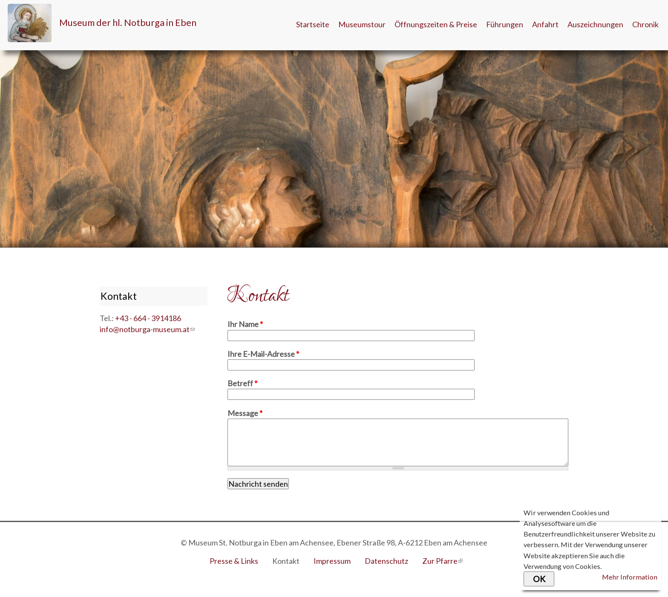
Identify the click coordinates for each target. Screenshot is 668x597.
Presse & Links (234, 560)
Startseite (312, 24)
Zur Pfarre (442, 560)
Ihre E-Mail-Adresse (263, 354)
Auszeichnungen (595, 24)
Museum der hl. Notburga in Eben (127, 22)
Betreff (242, 383)
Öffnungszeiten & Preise (435, 24)
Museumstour (362, 24)
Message (244, 413)
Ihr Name (245, 324)
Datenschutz (386, 560)
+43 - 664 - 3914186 (148, 318)
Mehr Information (629, 577)
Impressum (332, 560)
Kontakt (285, 560)
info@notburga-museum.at (147, 329)
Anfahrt (545, 24)
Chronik (645, 24)
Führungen (504, 24)
